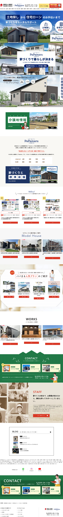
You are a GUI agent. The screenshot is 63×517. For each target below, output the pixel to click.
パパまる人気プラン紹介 (5, 510)
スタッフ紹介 (20, 514)
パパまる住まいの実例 (5, 516)
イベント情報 (20, 510)
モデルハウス (20, 512)
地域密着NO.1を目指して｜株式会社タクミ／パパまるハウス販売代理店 (13, 503)
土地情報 (2, 512)
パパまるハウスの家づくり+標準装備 (7, 514)
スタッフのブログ (21, 516)
